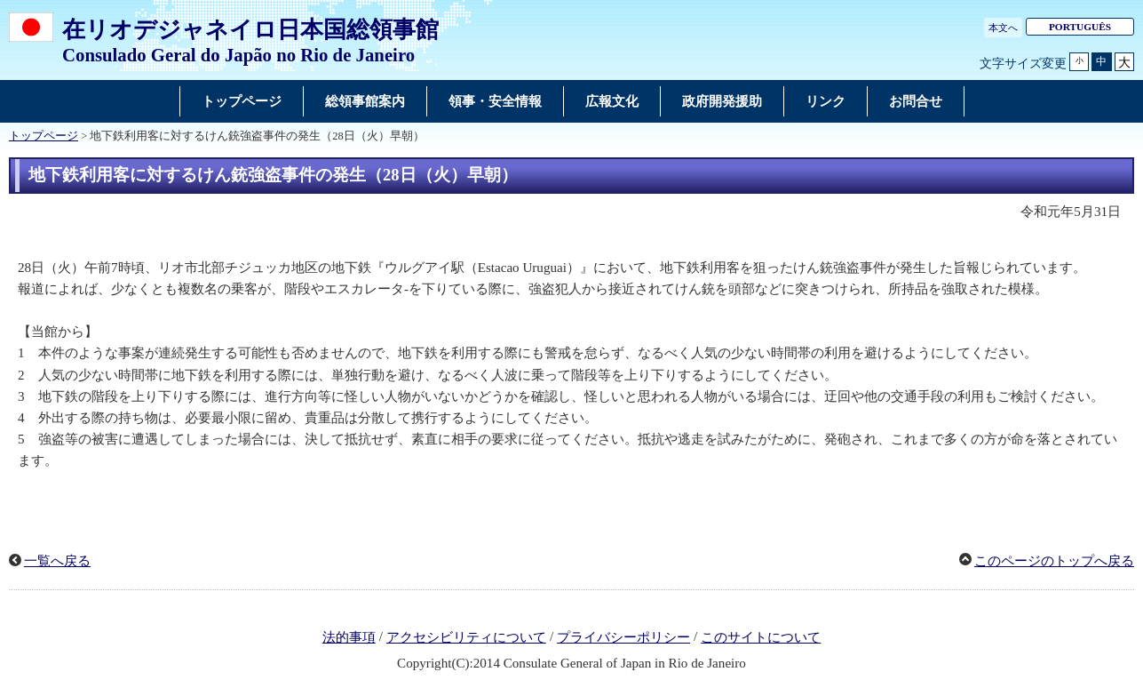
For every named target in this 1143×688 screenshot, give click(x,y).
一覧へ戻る (57, 561)
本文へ (1003, 27)
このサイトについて (761, 637)
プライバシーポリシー (623, 637)
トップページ (43, 136)
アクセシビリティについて (466, 637)
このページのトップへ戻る (1054, 561)
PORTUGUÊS (1080, 26)
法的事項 (349, 637)
